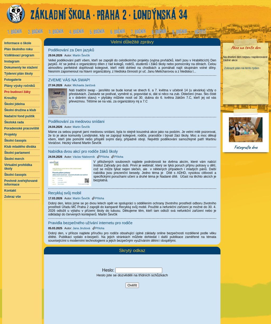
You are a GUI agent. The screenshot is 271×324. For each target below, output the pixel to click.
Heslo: (108, 270)
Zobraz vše (12, 197)
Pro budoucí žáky (17, 92)
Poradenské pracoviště (21, 128)
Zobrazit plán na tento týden (241, 68)
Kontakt (10, 190)
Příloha (103, 156)
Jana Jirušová (81, 228)
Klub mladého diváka (20, 146)
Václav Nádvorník (84, 156)
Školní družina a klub (20, 110)
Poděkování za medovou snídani (76, 121)
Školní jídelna (14, 104)
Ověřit (132, 285)
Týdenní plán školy (18, 73)
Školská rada (14, 122)
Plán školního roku (18, 49)
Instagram (11, 61)
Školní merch (14, 159)
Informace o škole (17, 43)
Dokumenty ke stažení (21, 67)
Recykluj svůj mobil (64, 193)
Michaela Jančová (84, 85)
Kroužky (10, 98)
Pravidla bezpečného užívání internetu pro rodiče (90, 223)
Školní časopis (15, 140)
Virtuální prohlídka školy (18, 166)
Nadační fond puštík (19, 116)
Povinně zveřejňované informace (21, 182)
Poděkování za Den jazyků (71, 50)
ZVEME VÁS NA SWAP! (69, 80)
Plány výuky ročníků (19, 86)
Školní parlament (17, 153)
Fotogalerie (12, 80)
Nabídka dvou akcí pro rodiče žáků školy (83, 151)
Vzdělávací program (19, 55)
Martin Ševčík (81, 55)
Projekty (10, 134)
